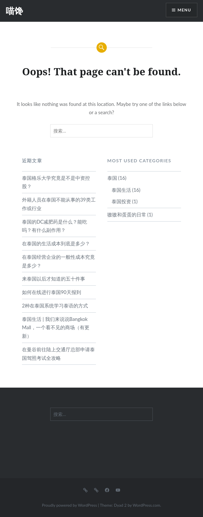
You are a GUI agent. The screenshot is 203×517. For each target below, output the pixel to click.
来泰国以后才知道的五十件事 (53, 279)
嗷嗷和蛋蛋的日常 (126, 215)
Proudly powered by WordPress (69, 505)
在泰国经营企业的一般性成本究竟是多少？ (58, 261)
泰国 (112, 178)
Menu (184, 10)
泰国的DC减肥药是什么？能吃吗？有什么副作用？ (54, 226)
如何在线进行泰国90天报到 (51, 292)
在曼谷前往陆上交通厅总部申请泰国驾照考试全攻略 (58, 353)
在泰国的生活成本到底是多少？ (56, 243)
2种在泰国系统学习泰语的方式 (55, 306)
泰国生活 (121, 190)
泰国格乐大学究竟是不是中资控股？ (56, 182)
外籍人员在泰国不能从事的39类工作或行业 (59, 204)
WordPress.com (146, 505)
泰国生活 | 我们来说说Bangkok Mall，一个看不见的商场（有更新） (55, 327)
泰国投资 (121, 201)
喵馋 (14, 11)
